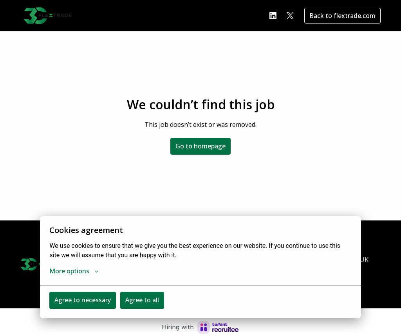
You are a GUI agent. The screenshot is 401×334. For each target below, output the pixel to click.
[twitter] (290, 15)
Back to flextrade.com (342, 15)
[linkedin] (273, 15)
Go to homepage (200, 146)
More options (73, 271)
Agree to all (142, 300)
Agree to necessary (82, 300)
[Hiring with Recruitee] (200, 327)
